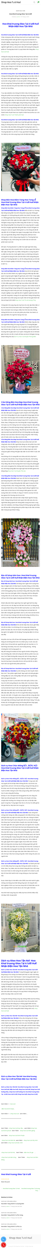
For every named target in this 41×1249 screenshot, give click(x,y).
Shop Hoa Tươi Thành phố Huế (14, 115)
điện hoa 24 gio (29, 1152)
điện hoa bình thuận (8, 1109)
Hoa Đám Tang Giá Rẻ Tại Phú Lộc (11, 1226)
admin (18, 16)
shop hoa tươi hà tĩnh (8, 1152)
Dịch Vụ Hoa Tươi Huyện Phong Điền (25, 337)
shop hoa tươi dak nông (9, 1157)
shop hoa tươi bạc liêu (16, 1128)
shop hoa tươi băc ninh (15, 1143)
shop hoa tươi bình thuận (17, 1135)
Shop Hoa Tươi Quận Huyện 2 (8, 1201)
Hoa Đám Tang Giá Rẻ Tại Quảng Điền (12, 1204)
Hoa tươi (12, 1104)
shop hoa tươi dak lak (8, 1140)
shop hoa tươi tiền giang (27, 1131)
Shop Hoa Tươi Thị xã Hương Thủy (25, 300)
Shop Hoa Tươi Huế (20, 1246)
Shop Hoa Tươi (20, 11)
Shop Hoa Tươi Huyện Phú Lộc (17, 471)
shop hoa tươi (14, 1114)
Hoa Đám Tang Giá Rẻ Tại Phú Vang (12, 1215)
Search (34, 2)
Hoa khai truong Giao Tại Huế (11, 1188)
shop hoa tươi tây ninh (31, 1140)
